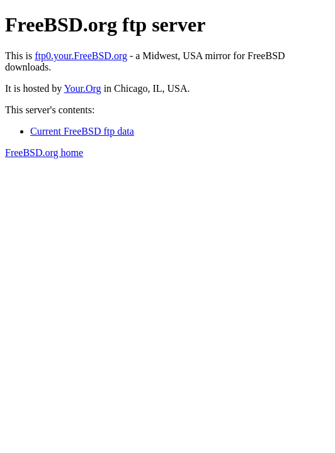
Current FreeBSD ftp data (82, 131)
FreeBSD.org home (44, 152)
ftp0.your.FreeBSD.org (81, 55)
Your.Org (82, 88)
